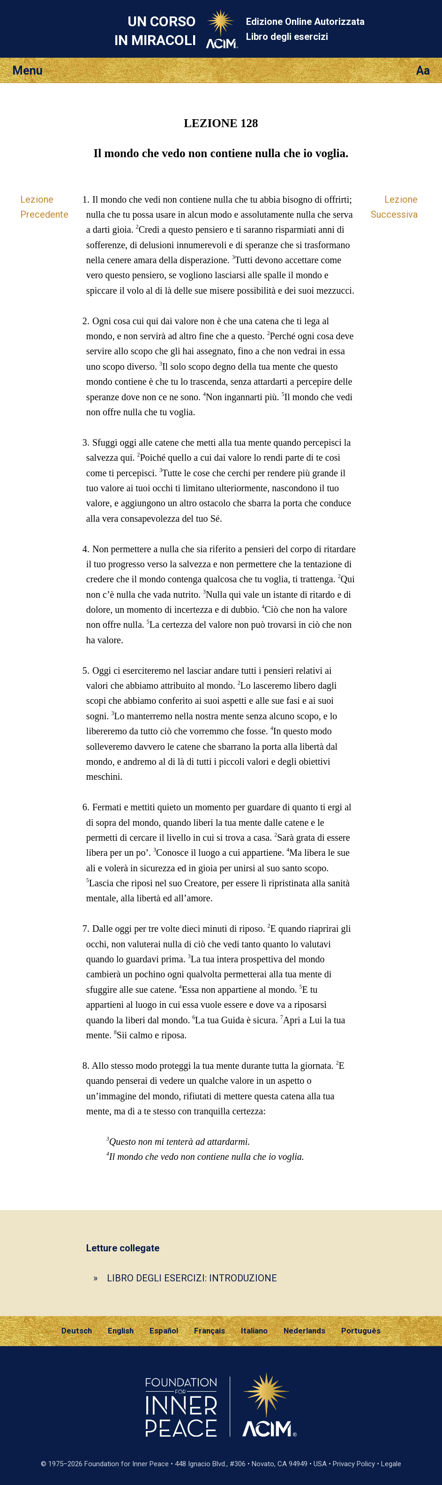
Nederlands (304, 1330)
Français (209, 1330)
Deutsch (76, 1330)
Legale (391, 1464)
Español (164, 1330)
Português (361, 1330)
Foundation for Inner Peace (126, 1464)
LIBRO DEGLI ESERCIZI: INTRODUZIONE (192, 1278)
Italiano (254, 1330)
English (121, 1330)
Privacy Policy (354, 1464)
